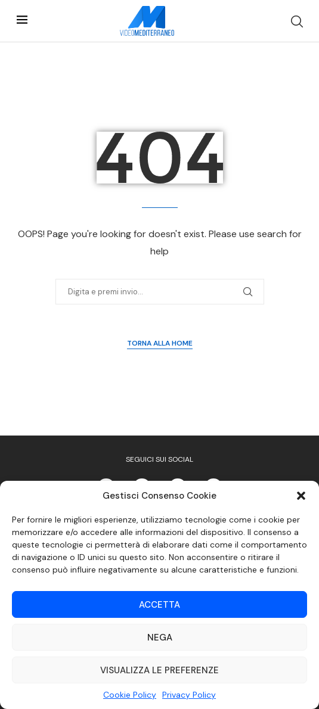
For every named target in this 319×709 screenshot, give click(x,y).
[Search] (297, 21)
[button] (301, 496)
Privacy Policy (189, 694)
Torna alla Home (160, 343)
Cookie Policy (129, 694)
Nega (159, 637)
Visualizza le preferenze (159, 670)
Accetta (159, 605)
